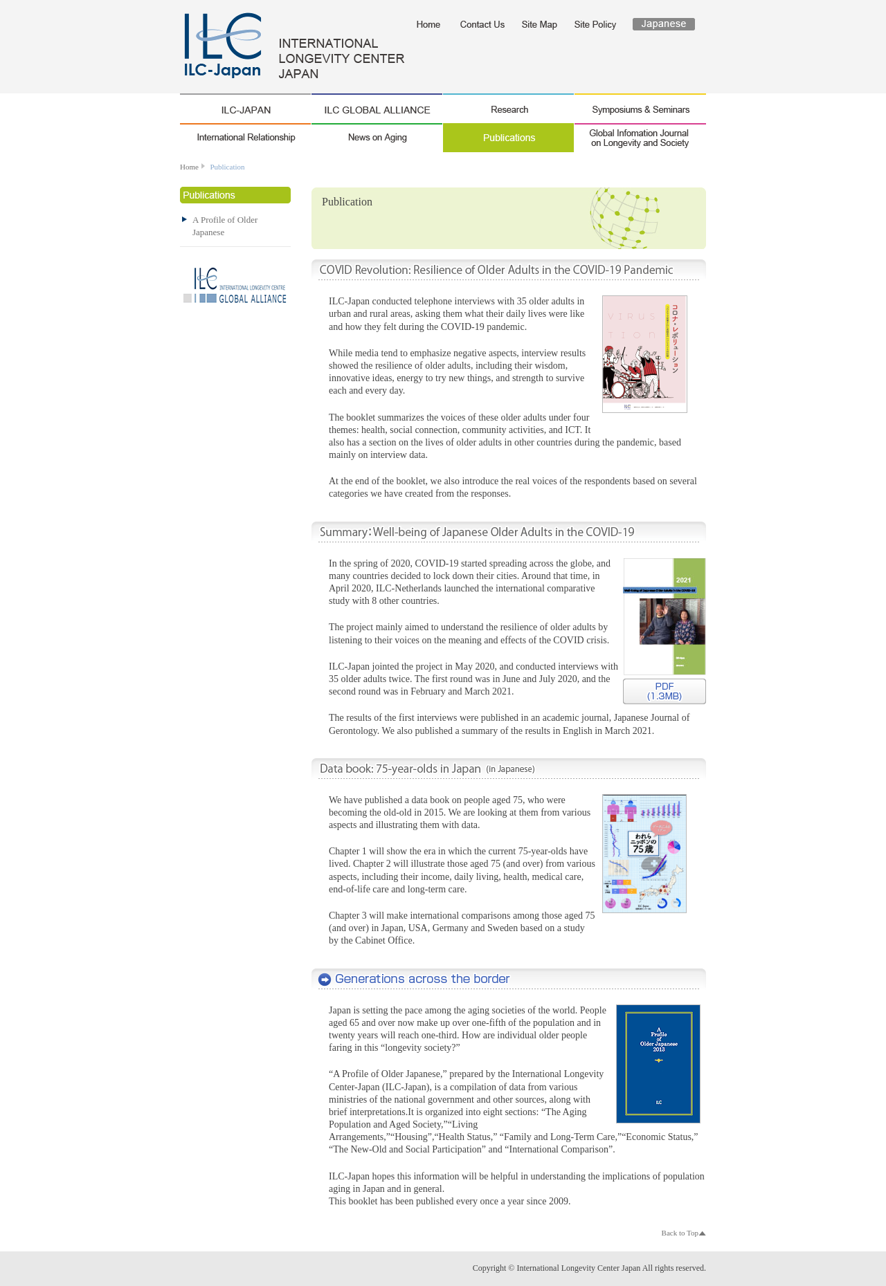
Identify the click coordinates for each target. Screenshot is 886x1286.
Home (189, 167)
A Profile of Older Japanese (508, 979)
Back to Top (680, 1233)
